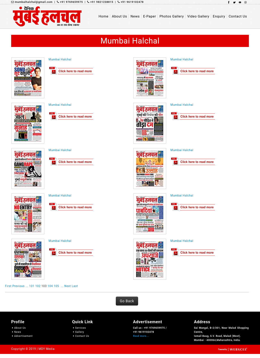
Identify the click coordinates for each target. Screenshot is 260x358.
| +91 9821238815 (98, 1)
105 (56, 286)
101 (31, 286)
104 (50, 286)
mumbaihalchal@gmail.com (32, 1)
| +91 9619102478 (128, 1)
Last (75, 286)
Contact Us (80, 336)
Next (67, 286)
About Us (18, 327)
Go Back (127, 301)
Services (79, 327)
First (8, 286)
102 (38, 286)
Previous (18, 286)
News (16, 332)
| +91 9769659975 (68, 1)
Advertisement (22, 336)
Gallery (78, 332)
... (27, 286)
